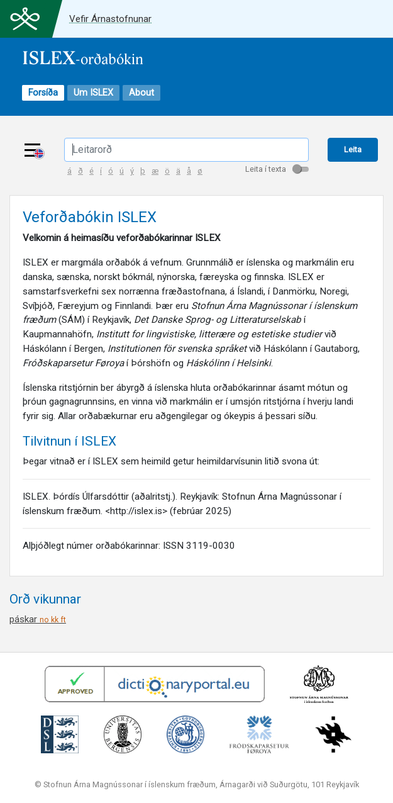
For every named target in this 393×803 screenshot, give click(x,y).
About (141, 92)
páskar (37, 619)
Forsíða (43, 92)
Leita (353, 149)
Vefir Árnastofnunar (110, 19)
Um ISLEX (93, 92)
